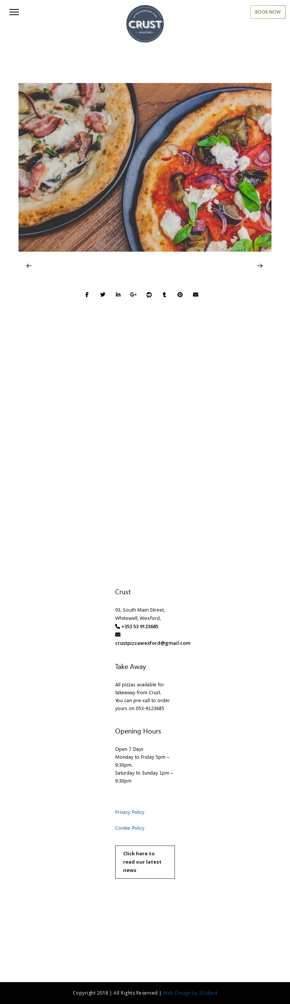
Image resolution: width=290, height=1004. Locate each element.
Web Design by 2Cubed (190, 993)
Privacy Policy (129, 812)
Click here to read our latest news (142, 861)
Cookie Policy (129, 827)
